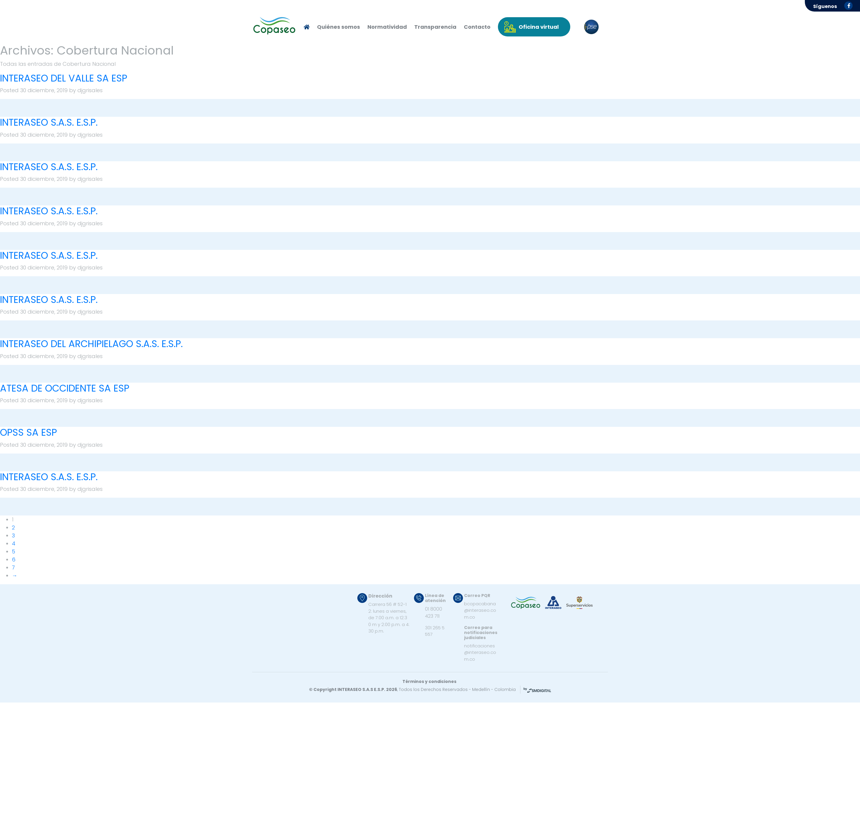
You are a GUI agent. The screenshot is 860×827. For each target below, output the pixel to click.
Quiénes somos (338, 27)
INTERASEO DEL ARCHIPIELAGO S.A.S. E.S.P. (91, 343)
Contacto (477, 27)
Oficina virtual (539, 27)
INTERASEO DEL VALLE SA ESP (63, 78)
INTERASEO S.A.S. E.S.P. (49, 122)
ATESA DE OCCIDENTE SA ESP (64, 388)
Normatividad (387, 27)
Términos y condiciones (429, 681)
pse (591, 26)
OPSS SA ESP (28, 432)
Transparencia (435, 27)
